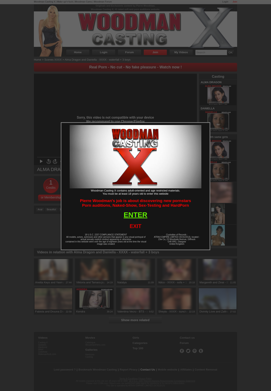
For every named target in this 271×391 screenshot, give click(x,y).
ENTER (135, 215)
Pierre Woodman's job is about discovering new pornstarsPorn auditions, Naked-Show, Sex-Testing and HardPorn (135, 203)
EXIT (135, 226)
